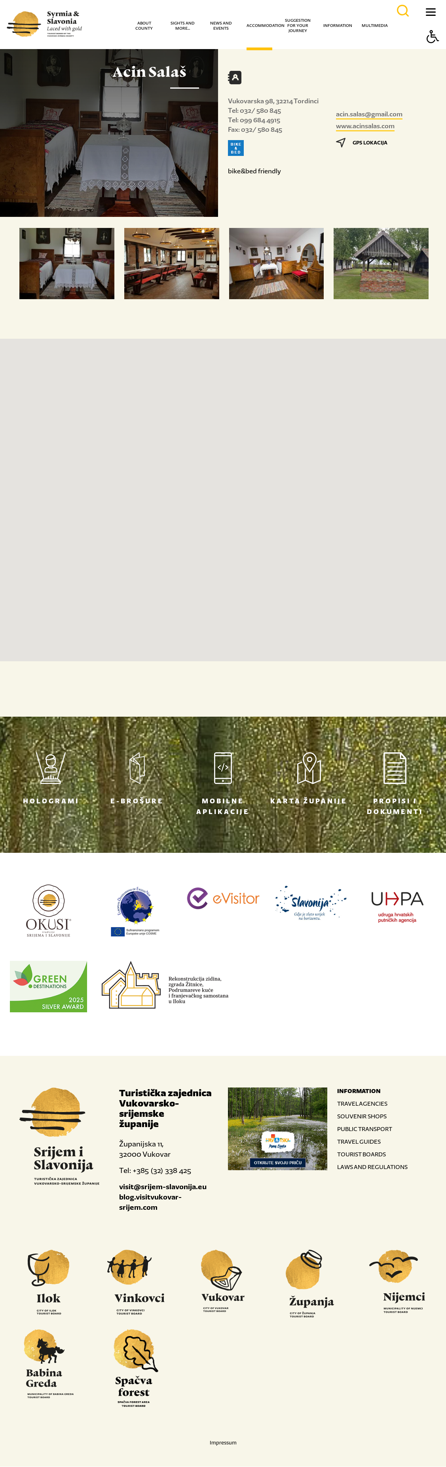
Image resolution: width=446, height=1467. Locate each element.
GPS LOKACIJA (361, 143)
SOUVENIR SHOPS (362, 1116)
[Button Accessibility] (433, 50)
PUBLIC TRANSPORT (364, 1129)
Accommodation (266, 25)
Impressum (223, 1443)
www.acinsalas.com (365, 125)
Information (337, 25)
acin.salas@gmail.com (369, 114)
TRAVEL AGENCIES (362, 1104)
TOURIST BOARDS (361, 1154)
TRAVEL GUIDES (359, 1142)
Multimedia (375, 25)
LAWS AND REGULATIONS (372, 1167)
